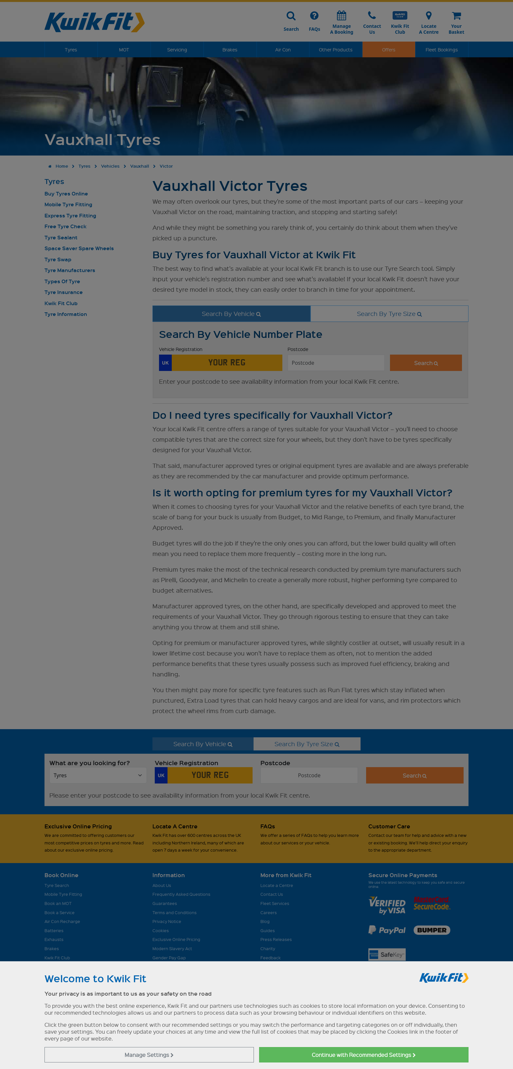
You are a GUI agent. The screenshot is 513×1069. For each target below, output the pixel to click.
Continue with (364, 1054)
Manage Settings (149, 1054)
